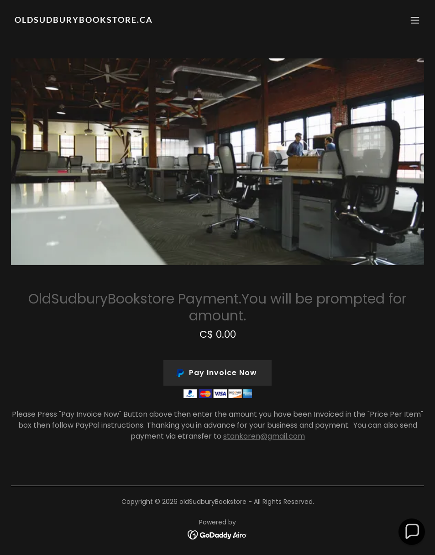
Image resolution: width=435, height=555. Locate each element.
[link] (84, 20)
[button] (415, 20)
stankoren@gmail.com (264, 436)
